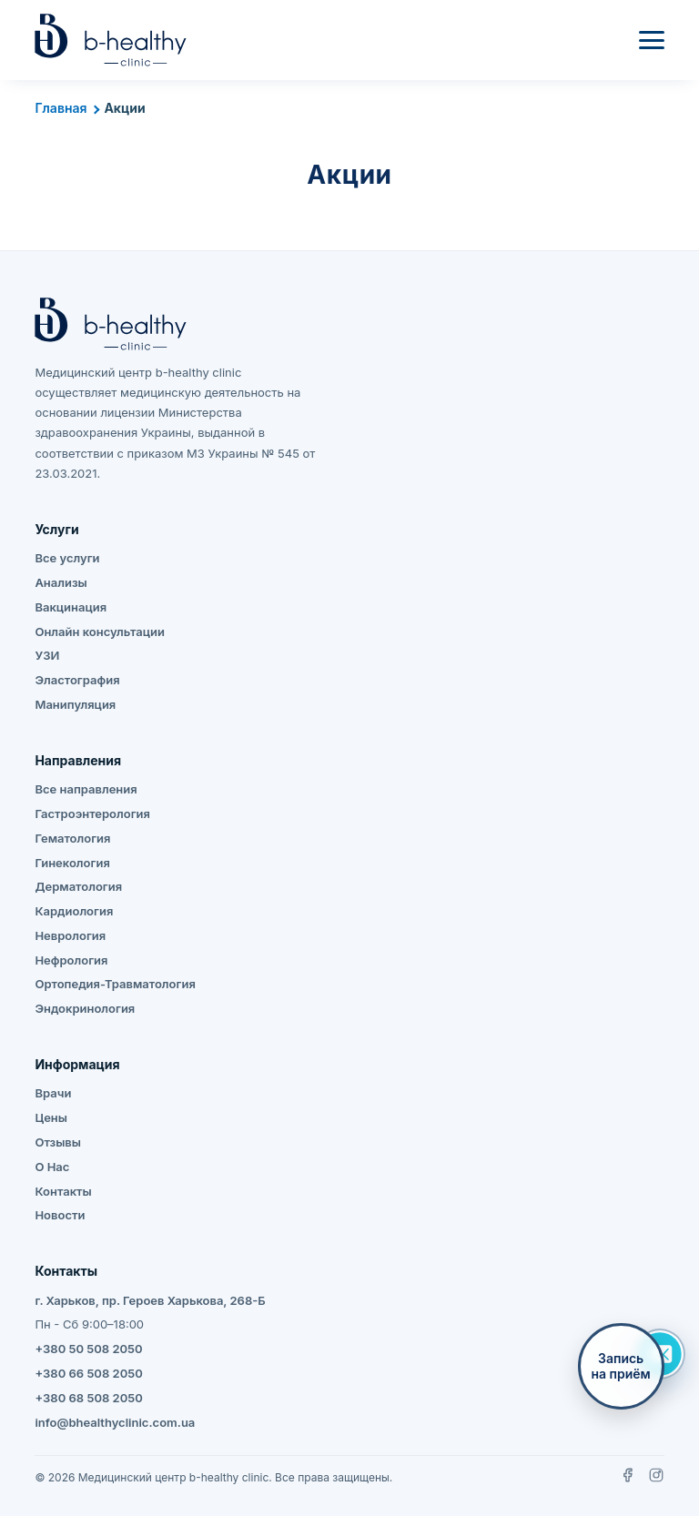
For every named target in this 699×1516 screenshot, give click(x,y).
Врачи (53, 1093)
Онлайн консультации (100, 631)
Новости (60, 1215)
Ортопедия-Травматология (115, 983)
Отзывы (58, 1142)
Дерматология (78, 886)
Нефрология (71, 960)
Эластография (77, 679)
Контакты (63, 1191)
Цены (51, 1117)
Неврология (70, 935)
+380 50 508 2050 (88, 1348)
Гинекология (72, 862)
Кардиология (74, 911)
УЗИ (47, 655)
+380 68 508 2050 (88, 1397)
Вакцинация (70, 607)
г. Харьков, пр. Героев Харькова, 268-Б (150, 1300)
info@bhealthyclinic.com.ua (115, 1422)
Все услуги (67, 558)
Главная (60, 108)
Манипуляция (75, 704)
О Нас (52, 1166)
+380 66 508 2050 (88, 1373)
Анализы (60, 582)
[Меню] (651, 40)
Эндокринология (85, 1008)
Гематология (72, 838)
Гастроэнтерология (92, 813)
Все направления (86, 789)
